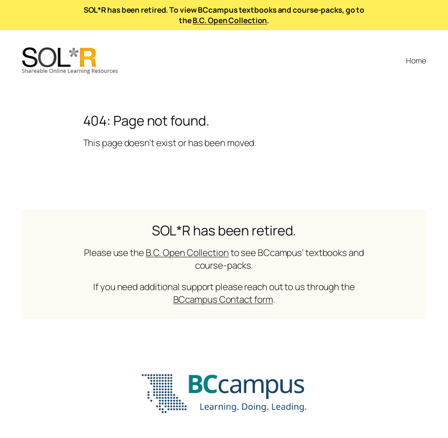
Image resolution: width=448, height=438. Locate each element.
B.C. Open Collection (229, 20)
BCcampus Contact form (223, 299)
